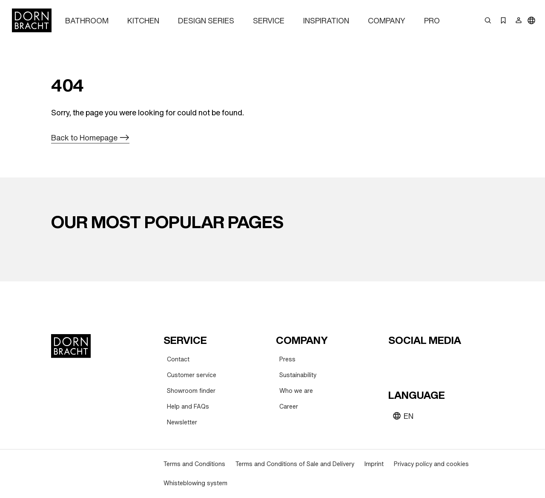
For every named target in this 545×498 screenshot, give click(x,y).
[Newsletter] (182, 422)
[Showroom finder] (191, 391)
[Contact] (178, 359)
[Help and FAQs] (188, 407)
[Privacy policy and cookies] (431, 464)
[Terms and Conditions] (194, 464)
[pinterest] (426, 361)
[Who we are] (296, 391)
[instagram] (411, 361)
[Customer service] (191, 375)
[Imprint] (374, 464)
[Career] (288, 407)
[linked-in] (457, 361)
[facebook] (442, 361)
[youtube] (396, 361)
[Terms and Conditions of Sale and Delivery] (294, 464)
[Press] (287, 359)
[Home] (32, 20)
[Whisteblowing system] (195, 483)
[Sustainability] (297, 375)
